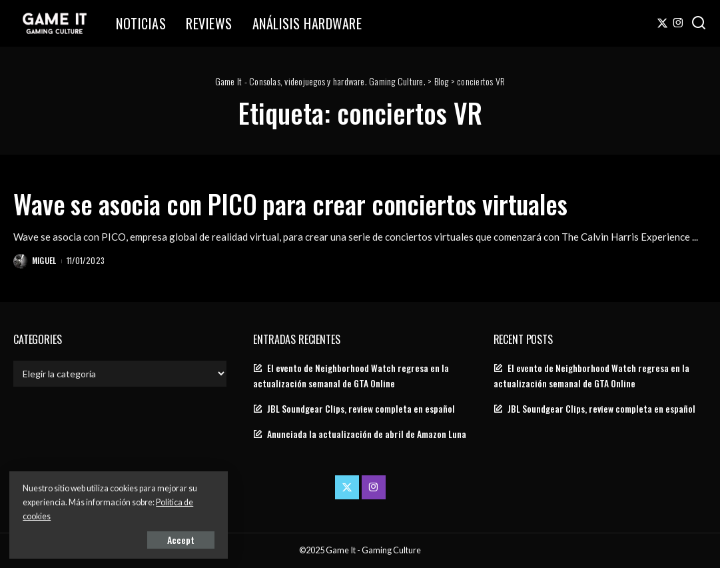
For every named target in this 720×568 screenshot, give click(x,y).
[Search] (699, 23)
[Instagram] (678, 23)
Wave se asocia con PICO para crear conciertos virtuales (302, 203)
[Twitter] (662, 23)
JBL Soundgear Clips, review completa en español (361, 408)
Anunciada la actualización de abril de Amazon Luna (366, 434)
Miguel (44, 260)
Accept (163, 539)
